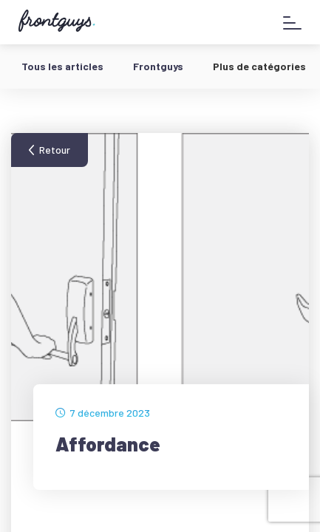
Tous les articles (62, 66)
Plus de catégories (259, 66)
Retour (54, 149)
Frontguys (158, 66)
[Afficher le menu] (292, 22)
